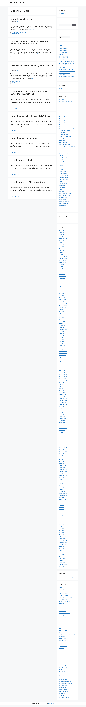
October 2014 (62, 497)
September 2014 (63, 499)
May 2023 (61, 293)
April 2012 (61, 556)
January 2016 (62, 467)
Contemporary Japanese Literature (67, 128)
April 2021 (61, 343)
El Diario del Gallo (63, 142)
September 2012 (63, 546)
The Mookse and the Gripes (65, 193)
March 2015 (62, 487)
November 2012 (63, 542)
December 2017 (63, 422)
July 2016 (61, 455)
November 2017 (63, 424)
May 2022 (61, 317)
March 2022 (62, 321)
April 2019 (61, 390)
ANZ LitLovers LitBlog (64, 105)
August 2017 (62, 430)
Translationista (62, 205)
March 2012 (62, 558)
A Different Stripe (63, 99)
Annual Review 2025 (64, 52)
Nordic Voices (62, 181)
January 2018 (62, 420)
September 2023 (63, 286)
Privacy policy (62, 13)
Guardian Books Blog (64, 153)
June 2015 (61, 481)
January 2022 (62, 325)
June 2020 (61, 363)
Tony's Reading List (63, 203)
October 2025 (62, 236)
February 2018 (62, 418)
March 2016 (62, 463)
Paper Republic (62, 185)
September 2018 (63, 404)
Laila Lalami (62, 163)
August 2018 (62, 406)
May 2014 (61, 507)
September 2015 (63, 475)
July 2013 (61, 526)
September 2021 (63, 333)
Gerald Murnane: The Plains (23, 160)
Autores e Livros (63, 111)
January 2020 (62, 372)
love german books (63, 177)
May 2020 (61, 365)
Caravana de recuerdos (64, 124)
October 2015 (62, 473)
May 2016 (61, 459)
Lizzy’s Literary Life (63, 175)
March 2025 (62, 250)
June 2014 (61, 505)
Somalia (13, 32)
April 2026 (61, 230)
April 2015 (61, 485)
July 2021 (61, 337)
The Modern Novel (17, 3)
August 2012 (62, 548)
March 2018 (62, 416)
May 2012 (61, 554)
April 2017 (61, 438)
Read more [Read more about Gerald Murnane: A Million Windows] (21, 192)
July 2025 (61, 242)
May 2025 (61, 246)
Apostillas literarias (63, 107)
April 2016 (61, 461)
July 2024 (61, 266)
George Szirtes (62, 151)
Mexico (13, 128)
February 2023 (62, 299)
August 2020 (62, 359)
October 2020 (62, 355)
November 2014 (63, 495)
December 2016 (63, 445)
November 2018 (63, 400)
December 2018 (63, 398)
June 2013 (61, 528)
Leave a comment (15, 33)
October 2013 (62, 521)
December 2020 (63, 351)
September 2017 (63, 428)
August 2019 (62, 382)
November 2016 (63, 447)
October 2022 (62, 307)
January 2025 (62, 254)
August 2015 (62, 477)
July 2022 (61, 313)
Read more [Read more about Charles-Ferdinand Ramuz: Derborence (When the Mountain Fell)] (48, 104)
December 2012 (63, 540)
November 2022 (63, 305)
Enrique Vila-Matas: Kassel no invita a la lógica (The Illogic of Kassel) (29, 42)
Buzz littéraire (62, 122)
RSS (61, 45)
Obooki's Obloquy (63, 183)
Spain (13, 56)
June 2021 (61, 339)
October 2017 (62, 426)
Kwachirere (61, 159)
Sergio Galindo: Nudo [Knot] (23, 138)
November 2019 (63, 376)
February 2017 (62, 442)
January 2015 (62, 491)
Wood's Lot (61, 207)
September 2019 (63, 380)
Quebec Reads (62, 187)
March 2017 (62, 440)
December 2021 (63, 327)
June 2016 (61, 457)
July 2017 (61, 432)
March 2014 (62, 511)
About (73, 2)
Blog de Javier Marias (64, 116)
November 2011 (63, 564)
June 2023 (61, 291)
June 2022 (61, 315)
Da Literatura (62, 132)
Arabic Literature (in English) (65, 109)
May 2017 (61, 436)
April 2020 (61, 367)
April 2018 (61, 414)
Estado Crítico (62, 150)
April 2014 (61, 509)
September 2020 (63, 357)
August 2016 (62, 453)
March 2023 (62, 297)
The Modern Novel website (20, 32)
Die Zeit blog (62, 138)
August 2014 (62, 501)
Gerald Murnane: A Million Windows (27, 182)
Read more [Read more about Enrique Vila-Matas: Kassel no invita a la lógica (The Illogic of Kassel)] (39, 53)
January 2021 (62, 349)
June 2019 (61, 386)
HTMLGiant (61, 155)
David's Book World (63, 134)
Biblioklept (61, 115)
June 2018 (61, 410)
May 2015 (61, 483)
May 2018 (61, 412)
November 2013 (63, 519)
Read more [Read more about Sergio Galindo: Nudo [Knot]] (31, 148)
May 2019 (61, 388)
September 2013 (63, 522)
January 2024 (62, 278)
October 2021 (62, 331)
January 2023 (62, 301)
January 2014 (62, 515)
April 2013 (61, 532)
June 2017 (61, 434)
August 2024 (62, 264)
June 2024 (61, 268)
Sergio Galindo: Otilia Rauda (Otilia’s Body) (30, 116)
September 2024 (63, 262)
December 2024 (63, 256)
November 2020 (63, 353)
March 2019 (62, 392)
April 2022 (61, 319)
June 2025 (61, 244)
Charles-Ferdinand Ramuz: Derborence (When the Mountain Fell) (28, 92)
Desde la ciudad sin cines (65, 136)
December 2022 (63, 303)
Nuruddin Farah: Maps (21, 19)
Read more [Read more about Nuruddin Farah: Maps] (31, 29)
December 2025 (63, 234)
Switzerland (14, 106)
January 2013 (62, 538)
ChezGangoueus (63, 126)
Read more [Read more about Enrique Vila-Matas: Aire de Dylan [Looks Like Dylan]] (33, 78)
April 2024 (61, 272)
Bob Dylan (14, 82)
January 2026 (62, 232)
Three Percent (62, 199)
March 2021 (62, 345)
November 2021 (63, 329)
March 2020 (62, 368)
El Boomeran (62, 140)
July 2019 (61, 384)
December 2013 (63, 517)
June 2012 (61, 552)
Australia (13, 173)
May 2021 (61, 341)
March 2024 (62, 274)
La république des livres (64, 161)
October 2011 (62, 566)
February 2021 (62, 347)
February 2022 (62, 323)
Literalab (61, 169)
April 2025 (61, 248)
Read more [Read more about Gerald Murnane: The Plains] (37, 170)
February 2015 (62, 489)
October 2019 (62, 378)
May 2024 (61, 270)
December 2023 (63, 280)
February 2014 (62, 513)
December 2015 (63, 469)
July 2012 (61, 550)
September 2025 (63, 238)
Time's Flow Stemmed (64, 201)
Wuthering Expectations (64, 209)
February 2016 (62, 465)
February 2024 (62, 276)
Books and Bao (62, 120)
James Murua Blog (63, 157)
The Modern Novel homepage (66, 88)
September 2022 (63, 309)
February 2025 (62, 252)
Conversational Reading (64, 130)
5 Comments (14, 108)
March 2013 (62, 534)
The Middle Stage (63, 191)
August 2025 (62, 240)
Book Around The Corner (65, 118)
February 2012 (62, 560)
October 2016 (62, 449)
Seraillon (61, 189)
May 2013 (61, 530)
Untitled (61, 54)
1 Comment (14, 58)
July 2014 (61, 503)
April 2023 (61, 295)
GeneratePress (51, 703)
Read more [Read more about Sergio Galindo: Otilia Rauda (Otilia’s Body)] (30, 126)
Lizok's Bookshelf (63, 173)
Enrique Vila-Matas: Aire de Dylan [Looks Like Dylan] (31, 67)
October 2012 (62, 544)
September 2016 (63, 451)
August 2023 (62, 288)
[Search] (74, 25)
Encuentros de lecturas (64, 144)
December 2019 (63, 374)
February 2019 (62, 394)
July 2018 (61, 408)
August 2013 (62, 524)
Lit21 (60, 167)
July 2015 (61, 479)
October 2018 (62, 402)
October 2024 (62, 260)
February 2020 (62, 370)
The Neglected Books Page (65, 195)
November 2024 (63, 258)
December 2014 (63, 493)
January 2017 (62, 444)
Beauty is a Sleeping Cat (64, 113)
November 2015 (63, 471)
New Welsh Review (63, 179)
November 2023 (63, 282)
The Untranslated (63, 197)
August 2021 (62, 335)
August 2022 (62, 311)
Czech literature (63, 48)
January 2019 (62, 396)
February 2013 (62, 536)
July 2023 (61, 290)
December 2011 (63, 562)
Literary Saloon (62, 171)
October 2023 (62, 284)
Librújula (61, 165)
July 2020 (61, 361)
